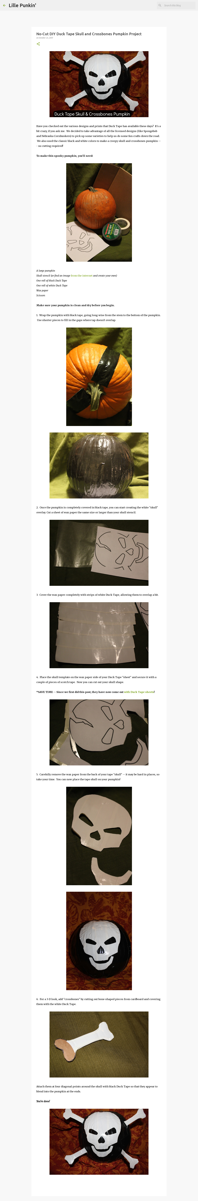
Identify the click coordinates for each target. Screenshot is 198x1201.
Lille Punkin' (22, 5)
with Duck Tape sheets (139, 692)
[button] (38, 44)
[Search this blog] (179, 5)
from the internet (82, 275)
